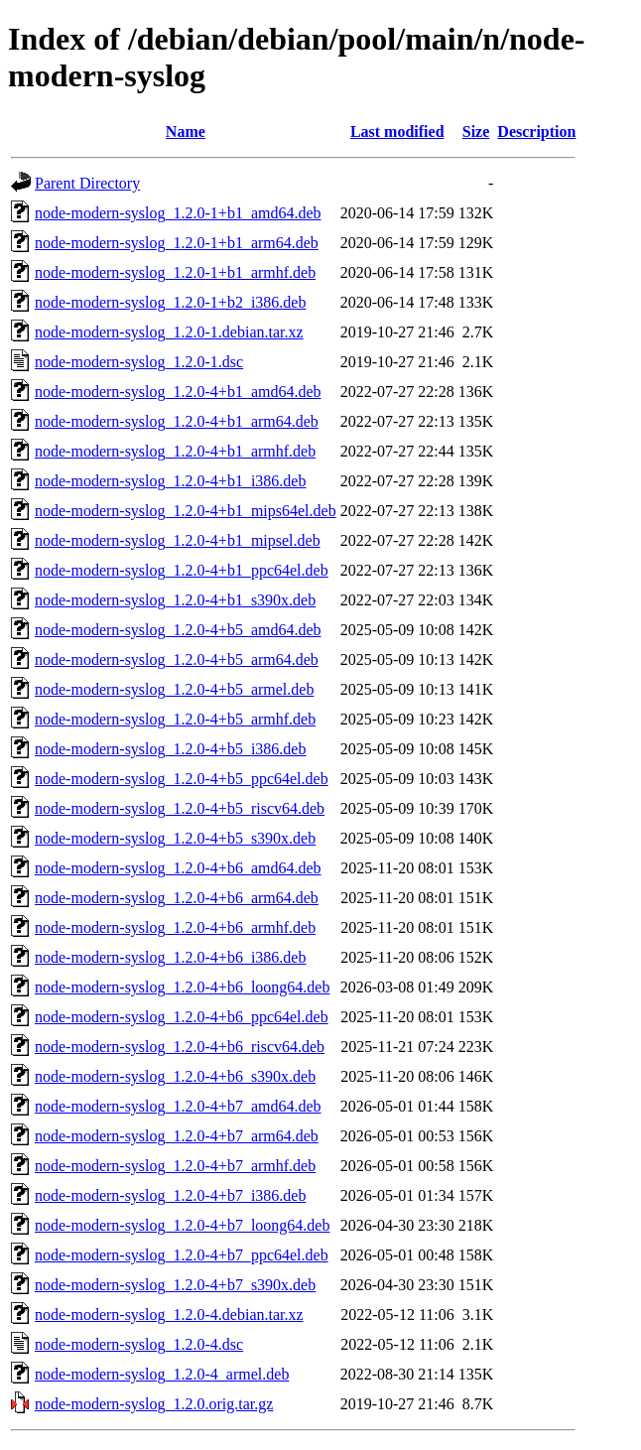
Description (536, 131)
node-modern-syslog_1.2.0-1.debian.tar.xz (169, 332)
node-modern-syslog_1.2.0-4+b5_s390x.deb (175, 838)
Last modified (397, 131)
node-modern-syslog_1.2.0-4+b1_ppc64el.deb (181, 570)
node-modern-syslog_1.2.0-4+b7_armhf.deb (175, 1165)
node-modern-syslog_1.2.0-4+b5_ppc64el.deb (181, 778)
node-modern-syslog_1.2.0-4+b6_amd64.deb (178, 867)
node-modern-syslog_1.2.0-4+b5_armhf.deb (175, 719)
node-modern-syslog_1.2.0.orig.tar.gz (154, 1403)
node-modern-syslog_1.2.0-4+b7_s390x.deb (175, 1284)
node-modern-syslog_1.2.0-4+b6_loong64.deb (182, 987)
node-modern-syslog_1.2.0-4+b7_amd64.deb (178, 1106)
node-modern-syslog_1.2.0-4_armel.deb (162, 1374)
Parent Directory (87, 183)
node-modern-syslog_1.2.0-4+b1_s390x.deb (175, 600)
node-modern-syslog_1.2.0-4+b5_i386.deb (170, 748)
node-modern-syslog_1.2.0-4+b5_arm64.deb (177, 659)
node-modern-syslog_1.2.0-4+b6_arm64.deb (177, 897)
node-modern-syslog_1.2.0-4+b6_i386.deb (170, 957)
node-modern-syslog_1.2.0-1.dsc (139, 361)
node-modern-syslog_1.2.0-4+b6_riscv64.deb (179, 1046)
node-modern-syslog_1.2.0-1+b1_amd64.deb (178, 212)
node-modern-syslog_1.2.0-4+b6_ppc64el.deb (181, 1016)
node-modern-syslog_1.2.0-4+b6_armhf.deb (175, 927)
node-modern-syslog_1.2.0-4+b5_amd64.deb (178, 629)
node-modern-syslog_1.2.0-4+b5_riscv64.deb (179, 808)
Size (476, 131)
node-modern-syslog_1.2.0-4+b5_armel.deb (174, 689)
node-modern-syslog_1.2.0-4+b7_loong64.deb (182, 1225)
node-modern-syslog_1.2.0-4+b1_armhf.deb (175, 451)
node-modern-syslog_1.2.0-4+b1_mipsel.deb (177, 540)
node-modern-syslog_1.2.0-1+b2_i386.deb (170, 302)
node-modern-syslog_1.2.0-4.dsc (139, 1344)
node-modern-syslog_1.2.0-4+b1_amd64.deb (178, 391)
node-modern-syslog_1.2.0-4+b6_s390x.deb (175, 1076)
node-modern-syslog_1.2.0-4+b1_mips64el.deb (185, 510)
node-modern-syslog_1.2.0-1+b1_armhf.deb (175, 272)
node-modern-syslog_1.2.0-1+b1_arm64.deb (177, 242)
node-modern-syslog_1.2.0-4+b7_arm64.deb (177, 1135)
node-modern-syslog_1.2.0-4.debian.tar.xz (169, 1314)
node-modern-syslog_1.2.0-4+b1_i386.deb (170, 480)
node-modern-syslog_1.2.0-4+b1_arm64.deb (177, 421)
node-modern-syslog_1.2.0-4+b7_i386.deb (170, 1195)
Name (185, 131)
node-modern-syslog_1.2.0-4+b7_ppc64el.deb (181, 1255)
